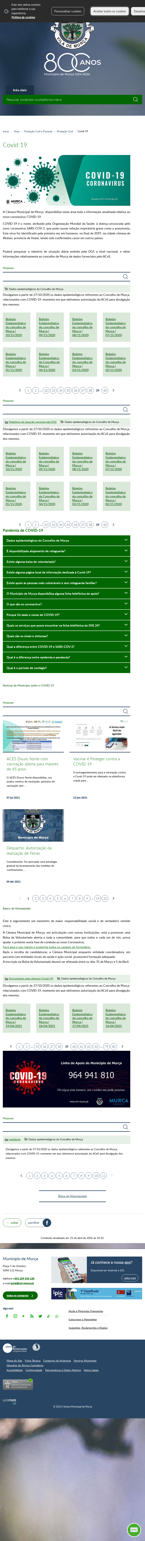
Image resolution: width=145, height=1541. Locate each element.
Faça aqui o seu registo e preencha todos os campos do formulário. (47, 947)
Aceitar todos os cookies (109, 11)
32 (46, 390)
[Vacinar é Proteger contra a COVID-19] (99, 761)
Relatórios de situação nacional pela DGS (33, 422)
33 (53, 390)
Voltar (14, 1223)
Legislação (15, 1139)
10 (96, 1176)
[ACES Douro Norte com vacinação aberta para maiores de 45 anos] (33, 761)
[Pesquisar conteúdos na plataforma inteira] (137, 99)
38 (90, 390)
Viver (17, 131)
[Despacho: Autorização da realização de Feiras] (33, 848)
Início (6, 131)
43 (96, 1047)
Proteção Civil (65, 131)
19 (97, 898)
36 (75, 390)
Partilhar (33, 1223)
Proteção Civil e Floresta (38, 131)
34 (60, 390)
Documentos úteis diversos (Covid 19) (31, 978)
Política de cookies (23, 17)
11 (103, 1176)
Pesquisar (8, 268)
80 (114, 1047)
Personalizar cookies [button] (67, 11)
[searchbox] (72, 99)
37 (83, 390)
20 (105, 898)
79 (106, 1047)
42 (88, 1047)
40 (105, 390)
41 (81, 1047)
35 (68, 390)
